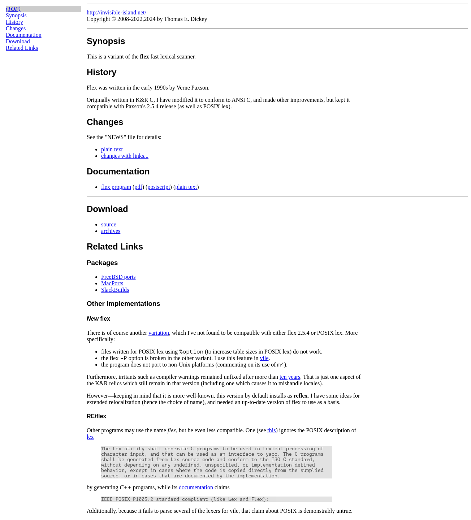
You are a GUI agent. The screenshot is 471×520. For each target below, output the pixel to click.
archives (110, 231)
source (108, 224)
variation (158, 333)
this (271, 430)
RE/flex (96, 416)
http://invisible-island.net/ (116, 12)
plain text (112, 149)
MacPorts (112, 283)
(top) (13, 9)
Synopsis (16, 15)
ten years (290, 377)
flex (98, 319)
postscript (158, 187)
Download (18, 41)
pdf (138, 187)
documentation (196, 487)
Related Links (22, 48)
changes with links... (124, 156)
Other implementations (123, 303)
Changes (16, 28)
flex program (116, 187)
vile (264, 358)
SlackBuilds (115, 290)
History (14, 22)
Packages (102, 262)
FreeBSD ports (118, 277)
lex (90, 437)
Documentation (24, 35)
